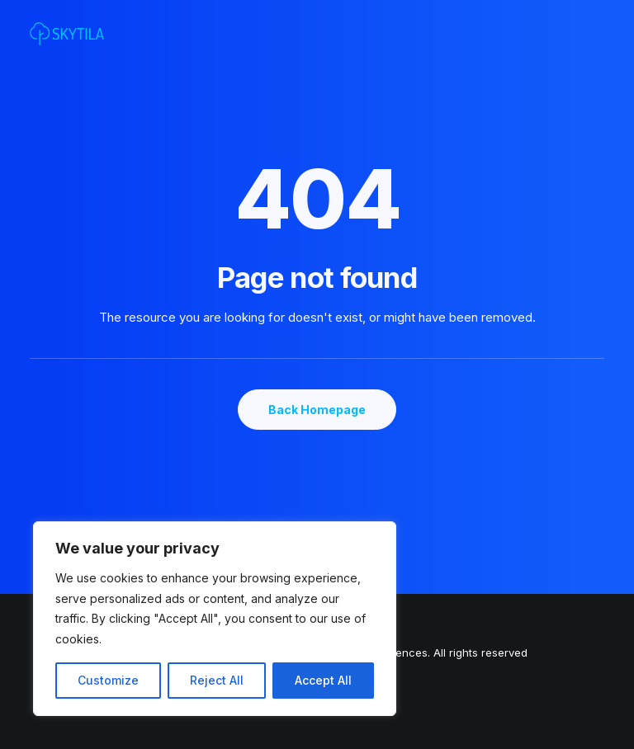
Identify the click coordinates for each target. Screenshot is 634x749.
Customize (108, 680)
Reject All (217, 680)
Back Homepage (317, 410)
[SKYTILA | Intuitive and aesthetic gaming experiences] (67, 33)
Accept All (323, 680)
